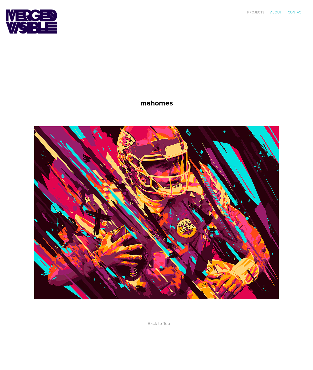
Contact (295, 12)
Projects (255, 12)
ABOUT (276, 12)
